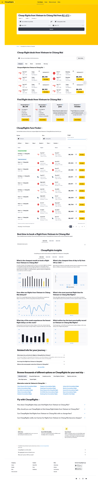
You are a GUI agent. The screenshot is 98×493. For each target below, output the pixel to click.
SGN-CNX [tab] (58, 240)
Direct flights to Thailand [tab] (59, 376)
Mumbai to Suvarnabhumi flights (24, 393)
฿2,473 (65, 15)
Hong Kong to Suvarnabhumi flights (48, 388)
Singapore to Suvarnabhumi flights (47, 386)
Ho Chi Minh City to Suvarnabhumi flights (49, 392)
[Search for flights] (2, 6)
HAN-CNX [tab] (51, 240)
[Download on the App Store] (78, 470)
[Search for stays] (2, 9)
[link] (25, 119)
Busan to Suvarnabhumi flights (69, 392)
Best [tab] (26, 63)
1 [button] (70, 226)
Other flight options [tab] (22, 379)
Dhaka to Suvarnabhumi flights (24, 392)
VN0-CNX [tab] (41, 257)
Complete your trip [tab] (46, 376)
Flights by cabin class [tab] (71, 376)
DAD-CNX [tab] (45, 240)
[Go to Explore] (2, 15)
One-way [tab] (46, 63)
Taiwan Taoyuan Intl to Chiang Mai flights (49, 390)
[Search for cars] (2, 12)
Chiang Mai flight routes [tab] (34, 376)
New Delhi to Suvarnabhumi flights (25, 390)
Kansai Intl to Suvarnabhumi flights (70, 390)
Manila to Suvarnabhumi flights (70, 388)
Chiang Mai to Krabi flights (69, 393)
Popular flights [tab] (33, 379)
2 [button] (73, 226)
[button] (2, 2)
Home (18, 46)
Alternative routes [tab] (22, 376)
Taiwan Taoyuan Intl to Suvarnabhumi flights (27, 386)
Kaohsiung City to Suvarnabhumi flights (49, 393)
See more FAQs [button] (41, 367)
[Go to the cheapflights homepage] (10, 2)
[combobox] (21, 18)
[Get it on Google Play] (78, 467)
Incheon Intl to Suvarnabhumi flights (71, 386)
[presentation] (70, 15)
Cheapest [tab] (20, 63)
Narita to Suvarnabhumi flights (24, 388)
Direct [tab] (31, 63)
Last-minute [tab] (38, 63)
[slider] (86, 139)
